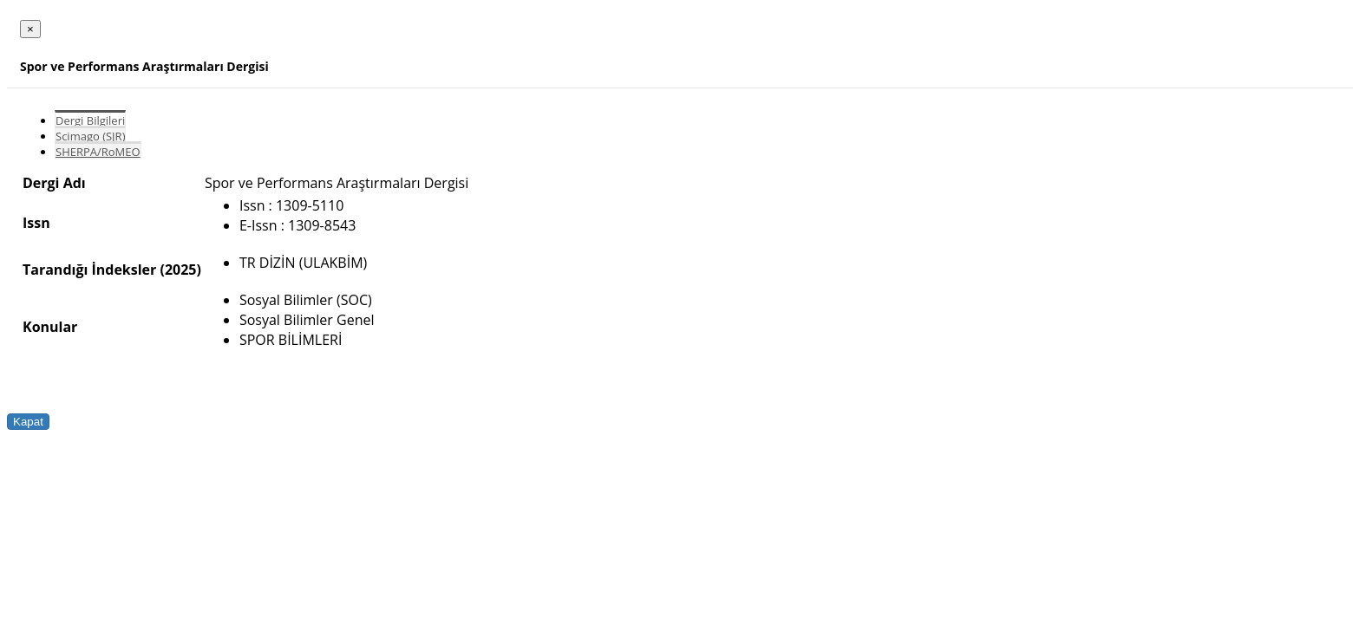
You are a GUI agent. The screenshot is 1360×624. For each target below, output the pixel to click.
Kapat (28, 421)
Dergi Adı (54, 182)
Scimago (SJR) (90, 136)
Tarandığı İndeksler (89, 269)
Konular (50, 326)
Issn (36, 222)
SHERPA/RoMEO (98, 151)
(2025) (180, 269)
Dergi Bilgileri (90, 120)
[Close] (30, 29)
